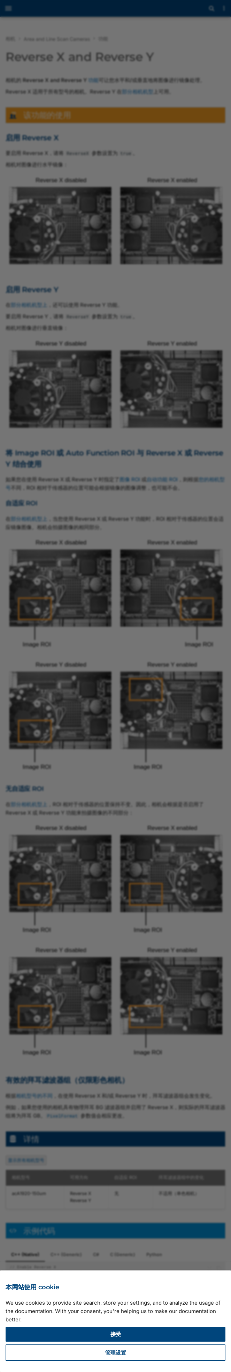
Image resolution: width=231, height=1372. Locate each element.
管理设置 (115, 1352)
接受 (115, 1334)
